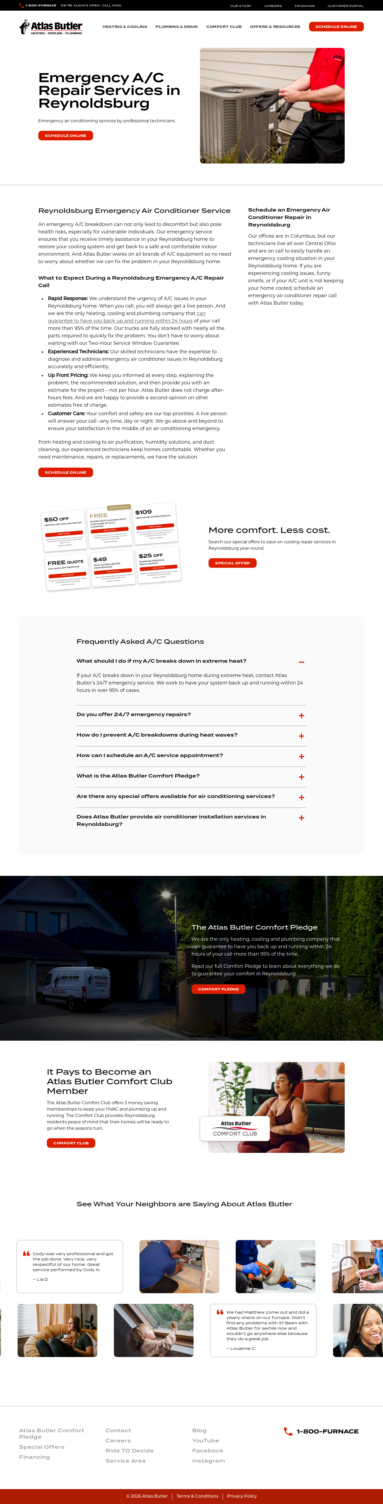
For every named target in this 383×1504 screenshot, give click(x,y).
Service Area (126, 1460)
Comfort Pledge (218, 989)
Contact (118, 1430)
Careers (273, 6)
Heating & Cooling (125, 26)
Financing (305, 6)
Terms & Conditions (197, 1496)
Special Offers (42, 1446)
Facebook (208, 1450)
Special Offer (232, 563)
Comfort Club (224, 26)
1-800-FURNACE (41, 5)
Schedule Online (336, 26)
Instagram (208, 1460)
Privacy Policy (242, 1496)
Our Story (241, 6)
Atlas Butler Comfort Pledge (51, 1433)
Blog (199, 1430)
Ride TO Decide (130, 1450)
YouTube (205, 1440)
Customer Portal (346, 6)
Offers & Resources (275, 26)
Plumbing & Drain (177, 26)
